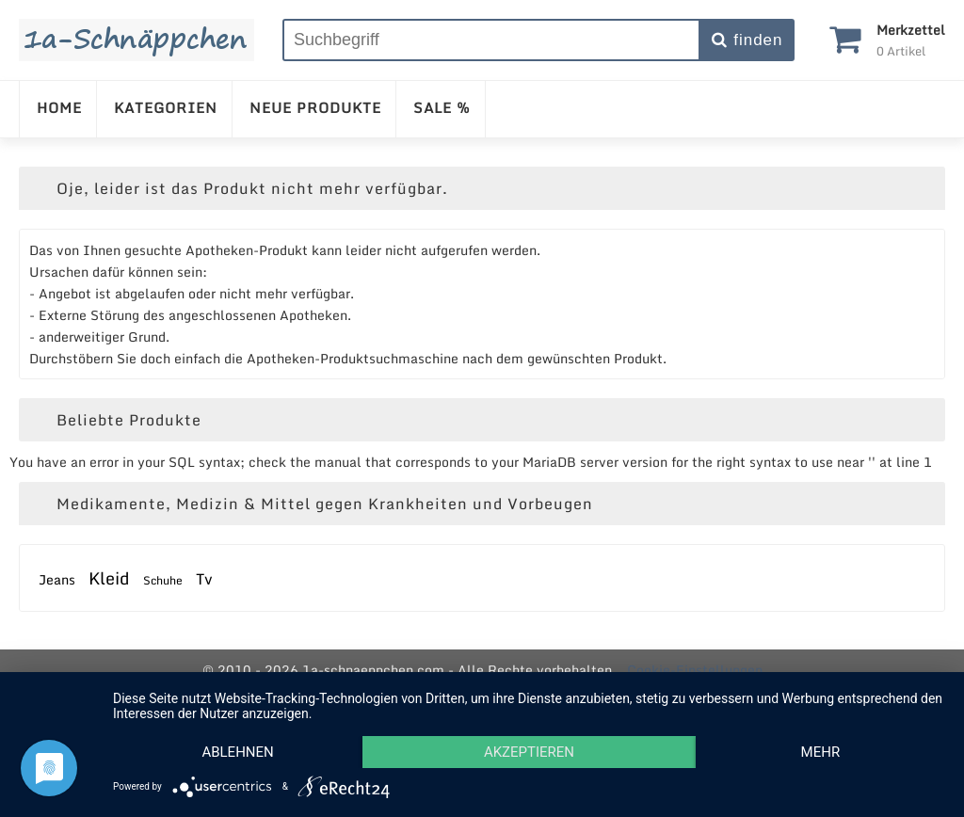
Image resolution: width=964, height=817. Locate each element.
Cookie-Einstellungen (695, 670)
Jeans (57, 579)
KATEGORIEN (165, 107)
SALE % (442, 107)
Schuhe (163, 580)
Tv (204, 579)
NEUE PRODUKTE (315, 107)
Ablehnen (237, 752)
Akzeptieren (529, 752)
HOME (59, 107)
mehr (821, 752)
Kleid (109, 578)
